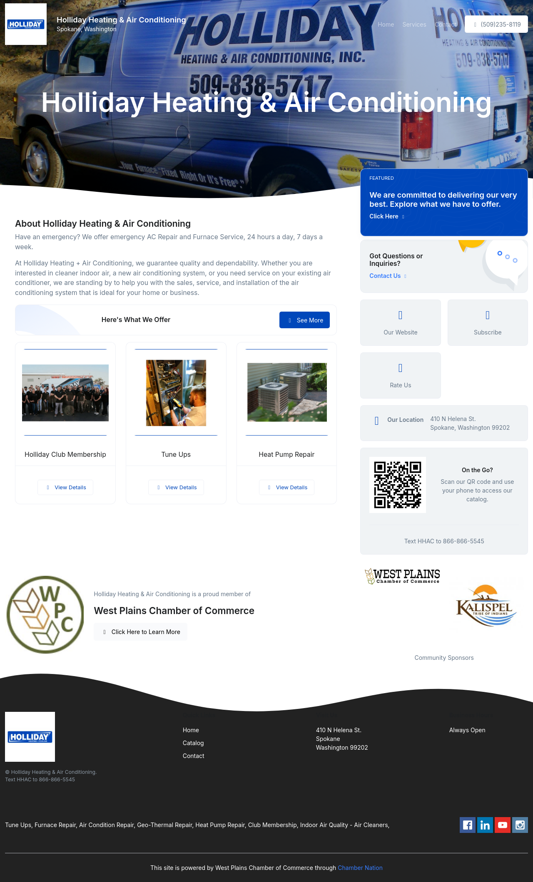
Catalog (193, 742)
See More (304, 320)
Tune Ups (176, 454)
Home (386, 24)
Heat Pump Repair (286, 454)
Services (414, 24)
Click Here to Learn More (140, 631)
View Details (65, 487)
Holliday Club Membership (65, 454)
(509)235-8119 (496, 24)
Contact (445, 24)
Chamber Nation (360, 867)
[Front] (27, 24)
